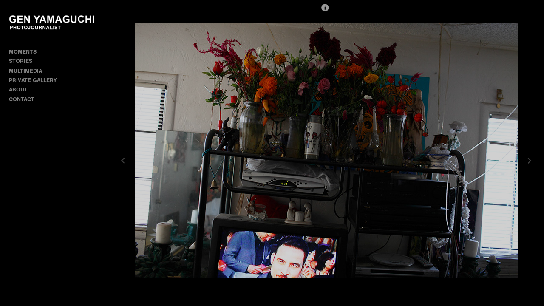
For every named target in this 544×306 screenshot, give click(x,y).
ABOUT (18, 89)
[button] (325, 11)
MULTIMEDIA (25, 71)
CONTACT (21, 99)
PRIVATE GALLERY (33, 80)
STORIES (24, 61)
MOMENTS (26, 51)
